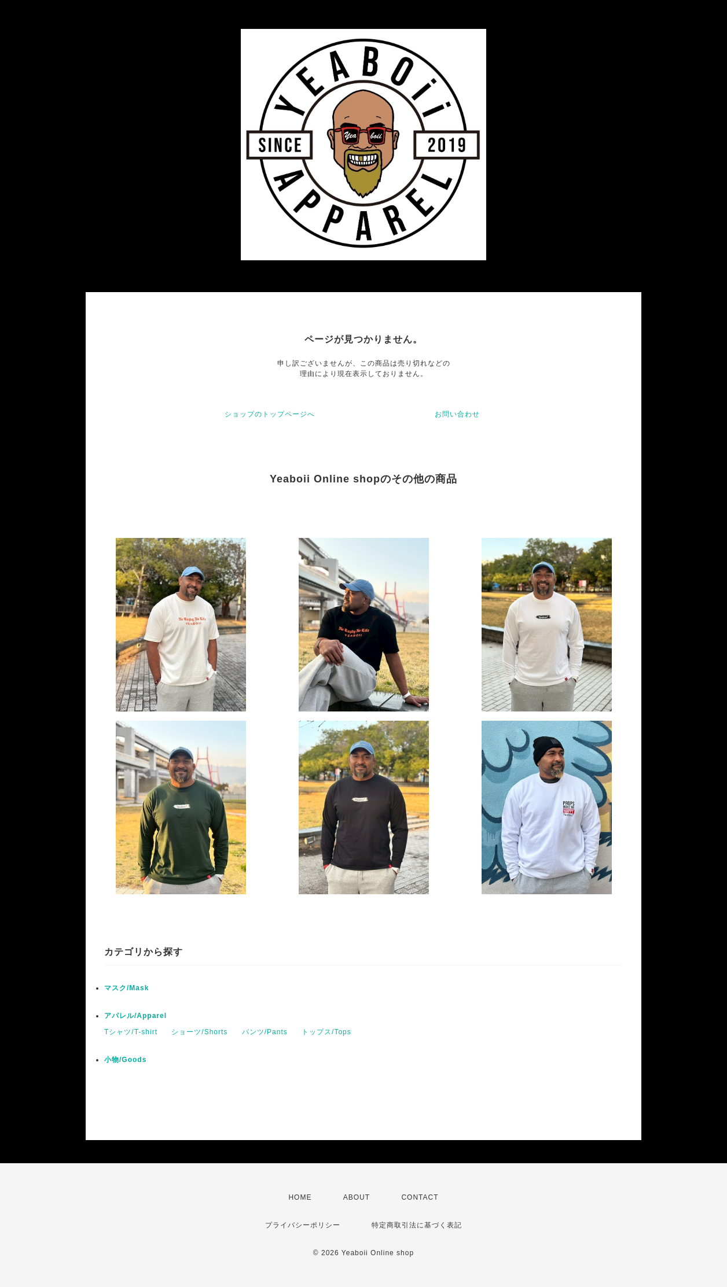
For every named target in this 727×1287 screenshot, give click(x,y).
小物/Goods (125, 1060)
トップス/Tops (326, 1032)
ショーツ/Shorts (199, 1032)
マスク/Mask (126, 988)
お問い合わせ (457, 414)
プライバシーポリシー (302, 1225)
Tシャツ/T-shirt (130, 1032)
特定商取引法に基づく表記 (417, 1225)
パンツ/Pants (265, 1032)
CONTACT (419, 1197)
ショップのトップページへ (270, 414)
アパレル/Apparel (135, 1016)
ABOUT (356, 1197)
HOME (299, 1197)
